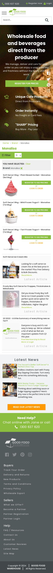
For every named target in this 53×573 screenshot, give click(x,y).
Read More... (27, 275)
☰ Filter (6, 155)
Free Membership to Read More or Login (33, 340)
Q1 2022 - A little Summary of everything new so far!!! (26, 319)
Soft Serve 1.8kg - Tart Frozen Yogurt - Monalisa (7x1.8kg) (26, 230)
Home (6, 143)
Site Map (9, 553)
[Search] (26, 20)
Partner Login (12, 518)
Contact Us (11, 534)
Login (49, 3)
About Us (9, 539)
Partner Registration (16, 514)
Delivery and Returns (17, 474)
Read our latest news (26, 407)
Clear (28, 163)
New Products (12, 479)
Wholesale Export (14, 493)
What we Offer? (13, 504)
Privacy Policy (12, 488)
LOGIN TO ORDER (36, 188)
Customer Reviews (15, 544)
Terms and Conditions (17, 484)
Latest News (11, 548)
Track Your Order (14, 470)
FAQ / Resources (14, 530)
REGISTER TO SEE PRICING (36, 182)
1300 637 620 (10, 4)
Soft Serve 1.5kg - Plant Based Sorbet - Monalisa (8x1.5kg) (26, 176)
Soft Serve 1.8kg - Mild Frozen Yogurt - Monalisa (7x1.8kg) (26, 203)
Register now (34, 3)
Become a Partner (15, 509)
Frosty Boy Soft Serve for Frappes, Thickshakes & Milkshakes (26, 287)
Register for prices (26, 83)
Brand (15, 143)
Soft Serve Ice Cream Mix (15, 257)
